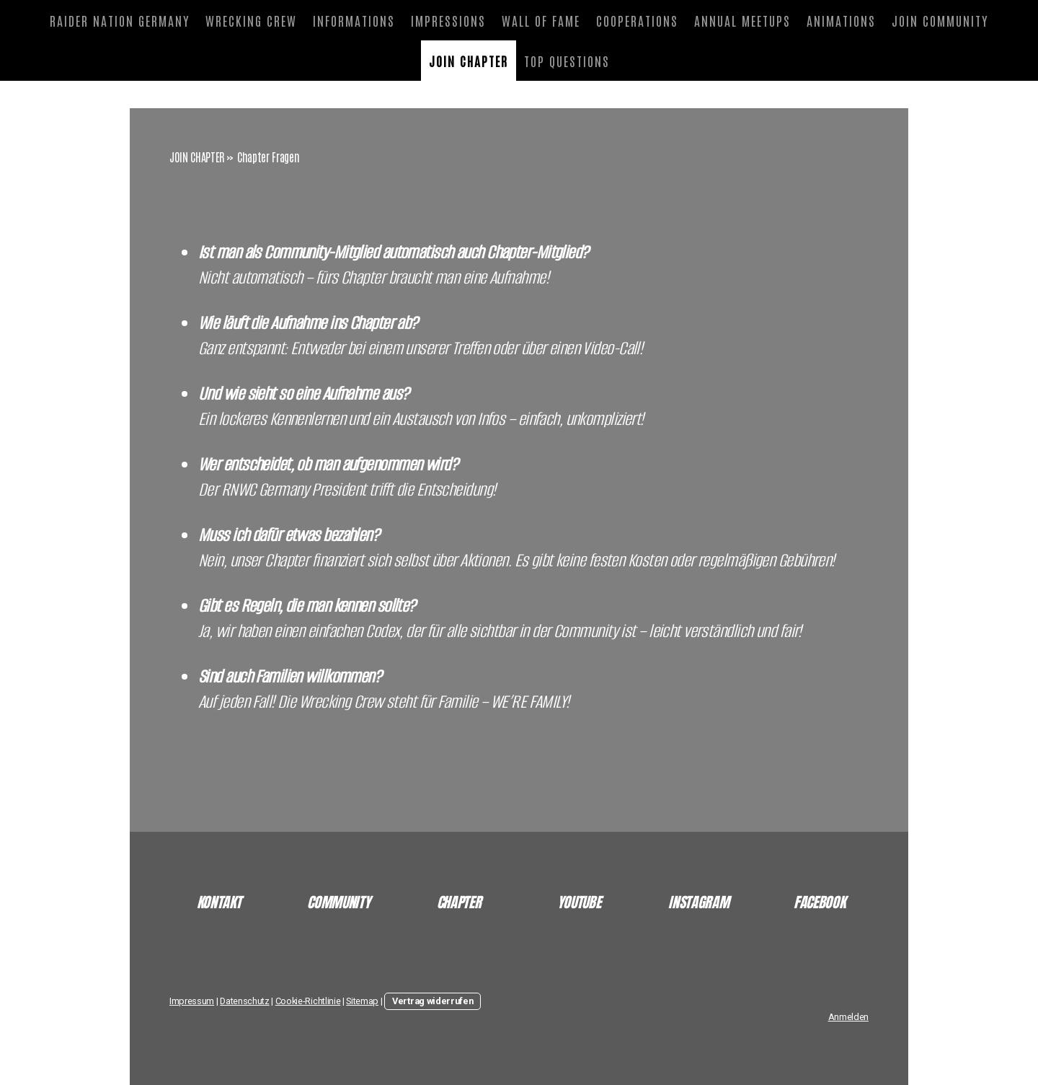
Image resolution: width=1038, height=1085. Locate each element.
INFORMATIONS (354, 20)
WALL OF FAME (541, 20)
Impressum (191, 1001)
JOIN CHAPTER (468, 60)
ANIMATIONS (841, 20)
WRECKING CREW (251, 20)
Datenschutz (244, 1001)
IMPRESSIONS (448, 20)
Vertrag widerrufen (432, 1001)
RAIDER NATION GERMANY (120, 20)
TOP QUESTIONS (567, 60)
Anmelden (848, 1016)
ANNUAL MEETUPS (742, 20)
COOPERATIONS (637, 20)
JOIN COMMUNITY (940, 20)
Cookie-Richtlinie (308, 1001)
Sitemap (362, 1001)
